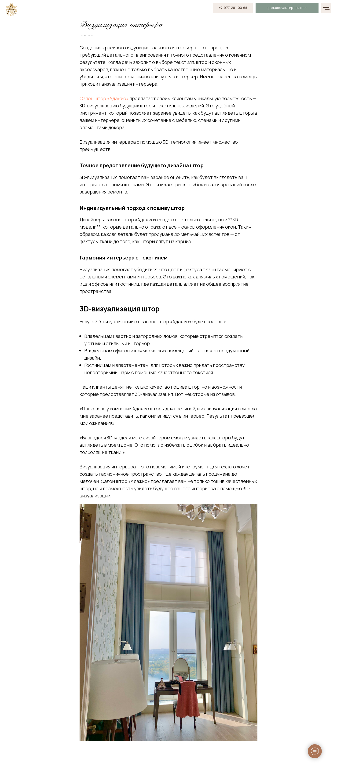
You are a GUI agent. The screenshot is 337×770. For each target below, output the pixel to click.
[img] (11, 9)
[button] (287, 8)
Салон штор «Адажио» (104, 101)
